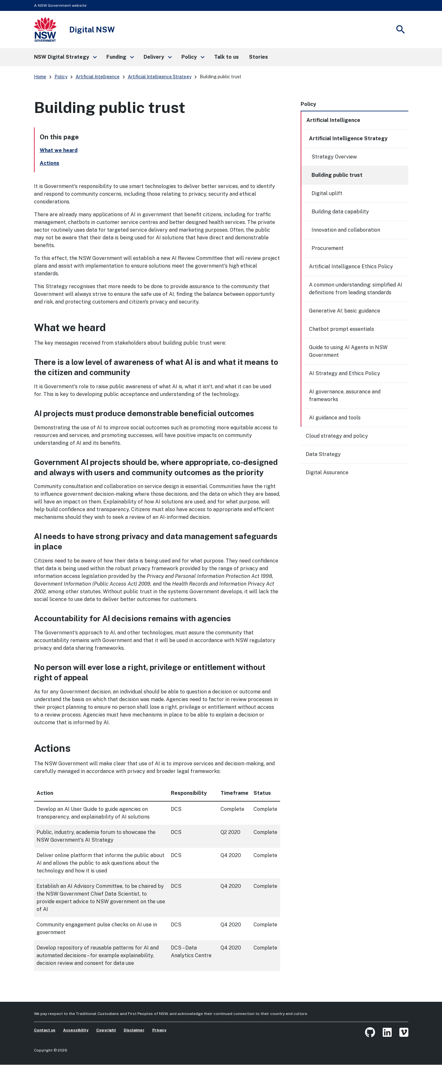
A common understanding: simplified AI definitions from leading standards (355, 289)
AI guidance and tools (335, 418)
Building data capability (340, 212)
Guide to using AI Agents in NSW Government (348, 351)
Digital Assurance (327, 472)
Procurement (328, 248)
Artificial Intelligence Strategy (159, 76)
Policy (60, 76)
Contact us (44, 1030)
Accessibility (75, 1030)
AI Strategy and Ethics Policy (344, 373)
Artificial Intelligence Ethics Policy (351, 266)
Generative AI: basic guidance (344, 311)
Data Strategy (323, 454)
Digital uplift (327, 193)
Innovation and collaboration (346, 230)
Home (40, 76)
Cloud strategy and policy (337, 436)
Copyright (106, 1030)
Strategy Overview (334, 157)
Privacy (159, 1030)
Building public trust (337, 175)
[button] (65, 57)
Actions (49, 163)
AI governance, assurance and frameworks (344, 395)
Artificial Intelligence (98, 76)
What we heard (59, 150)
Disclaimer (134, 1030)
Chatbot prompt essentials (341, 329)
